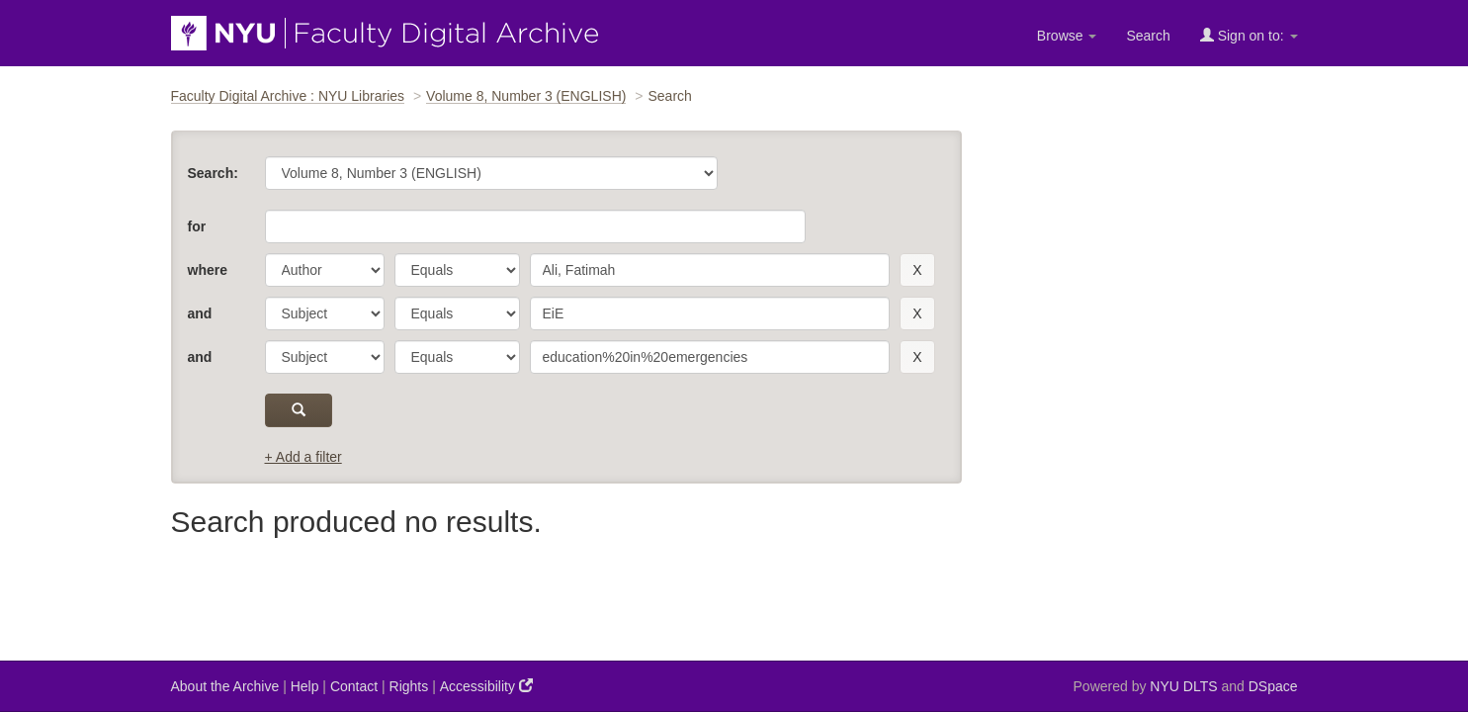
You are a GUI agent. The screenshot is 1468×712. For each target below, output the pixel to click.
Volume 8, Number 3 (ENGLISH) (526, 96)
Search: (213, 173)
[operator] (457, 270)
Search (1147, 36)
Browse (1067, 36)
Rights (409, 686)
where (207, 270)
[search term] (710, 270)
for (197, 226)
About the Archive (225, 686)
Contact (354, 686)
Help (305, 686)
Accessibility (486, 685)
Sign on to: (1249, 35)
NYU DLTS (1183, 686)
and (200, 313)
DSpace (1273, 686)
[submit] (299, 410)
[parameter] (325, 270)
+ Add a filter (303, 457)
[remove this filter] (917, 270)
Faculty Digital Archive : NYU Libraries (288, 96)
